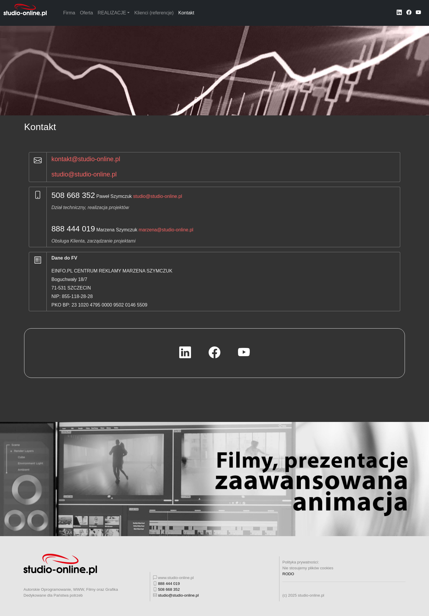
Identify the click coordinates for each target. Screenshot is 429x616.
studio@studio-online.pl (84, 174)
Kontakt (186, 12)
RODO (288, 574)
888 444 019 (73, 228)
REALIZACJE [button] (112, 12)
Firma (69, 12)
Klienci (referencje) (153, 12)
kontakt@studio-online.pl (85, 159)
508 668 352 (73, 195)
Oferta (86, 12)
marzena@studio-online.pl (166, 229)
